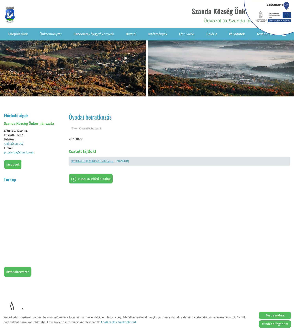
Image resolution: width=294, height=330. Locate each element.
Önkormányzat (51, 34)
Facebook (12, 164)
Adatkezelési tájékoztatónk (119, 322)
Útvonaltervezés (17, 272)
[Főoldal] (10, 15)
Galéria (211, 34)
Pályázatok (237, 34)
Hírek (74, 128)
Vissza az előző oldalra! (94, 179)
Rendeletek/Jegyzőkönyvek (94, 34)
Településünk (18, 34)
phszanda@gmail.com (19, 152)
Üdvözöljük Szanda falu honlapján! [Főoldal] (234, 15)
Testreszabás (275, 315)
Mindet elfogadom (275, 324)
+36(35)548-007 (13, 143)
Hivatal (131, 34)
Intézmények (157, 34)
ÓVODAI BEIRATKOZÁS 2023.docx (92, 161)
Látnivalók (187, 34)
